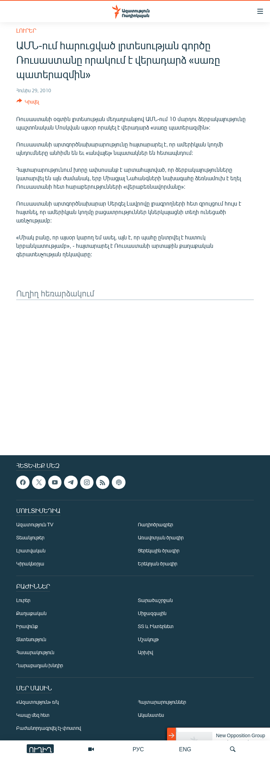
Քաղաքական (31, 613)
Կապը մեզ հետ (33, 715)
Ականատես (151, 715)
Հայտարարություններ (162, 702)
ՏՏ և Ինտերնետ (156, 626)
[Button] (28, 102)
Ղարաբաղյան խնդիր (39, 665)
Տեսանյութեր (30, 537)
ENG (185, 749)
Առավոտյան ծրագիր (161, 537)
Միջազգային (152, 613)
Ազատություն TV (34, 524)
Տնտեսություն (31, 639)
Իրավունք (27, 626)
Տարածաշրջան (155, 600)
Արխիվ (145, 652)
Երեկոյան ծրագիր (157, 563)
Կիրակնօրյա (30, 563)
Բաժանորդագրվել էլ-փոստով (48, 728)
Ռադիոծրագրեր (155, 524)
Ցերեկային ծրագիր (158, 550)
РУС (138, 749)
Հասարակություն (35, 652)
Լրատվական (30, 550)
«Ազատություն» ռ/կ (37, 702)
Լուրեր (26, 30)
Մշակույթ (148, 639)
